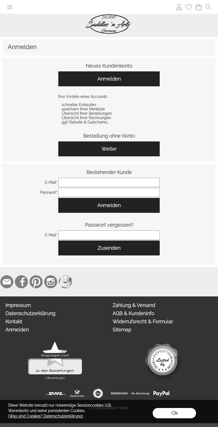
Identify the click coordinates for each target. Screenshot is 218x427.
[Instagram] (50, 282)
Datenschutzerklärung (30, 313)
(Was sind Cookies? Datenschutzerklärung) (45, 416)
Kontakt (13, 321)
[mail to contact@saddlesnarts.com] (7, 282)
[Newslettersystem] (65, 282)
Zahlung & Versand (134, 305)
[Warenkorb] (198, 7)
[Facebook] (21, 282)
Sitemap (122, 330)
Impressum (18, 305)
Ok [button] (174, 413)
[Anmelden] (178, 7)
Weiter (109, 149)
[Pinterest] (36, 282)
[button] (9, 7)
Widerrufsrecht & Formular (143, 321)
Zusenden (109, 248)
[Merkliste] (188, 7)
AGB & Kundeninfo (133, 313)
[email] (109, 182)
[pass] (109, 192)
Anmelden (109, 79)
